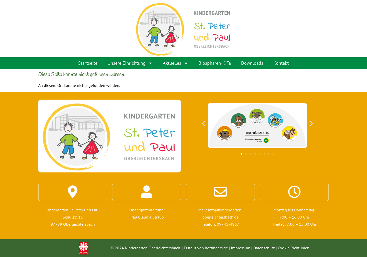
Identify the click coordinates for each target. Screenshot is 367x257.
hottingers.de (216, 247)
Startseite (87, 63)
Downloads (252, 63)
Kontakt (281, 63)
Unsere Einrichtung (130, 63)
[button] (203, 123)
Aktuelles (175, 63)
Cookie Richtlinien (293, 247)
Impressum (240, 247)
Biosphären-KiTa (215, 63)
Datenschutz (264, 247)
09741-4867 (228, 224)
